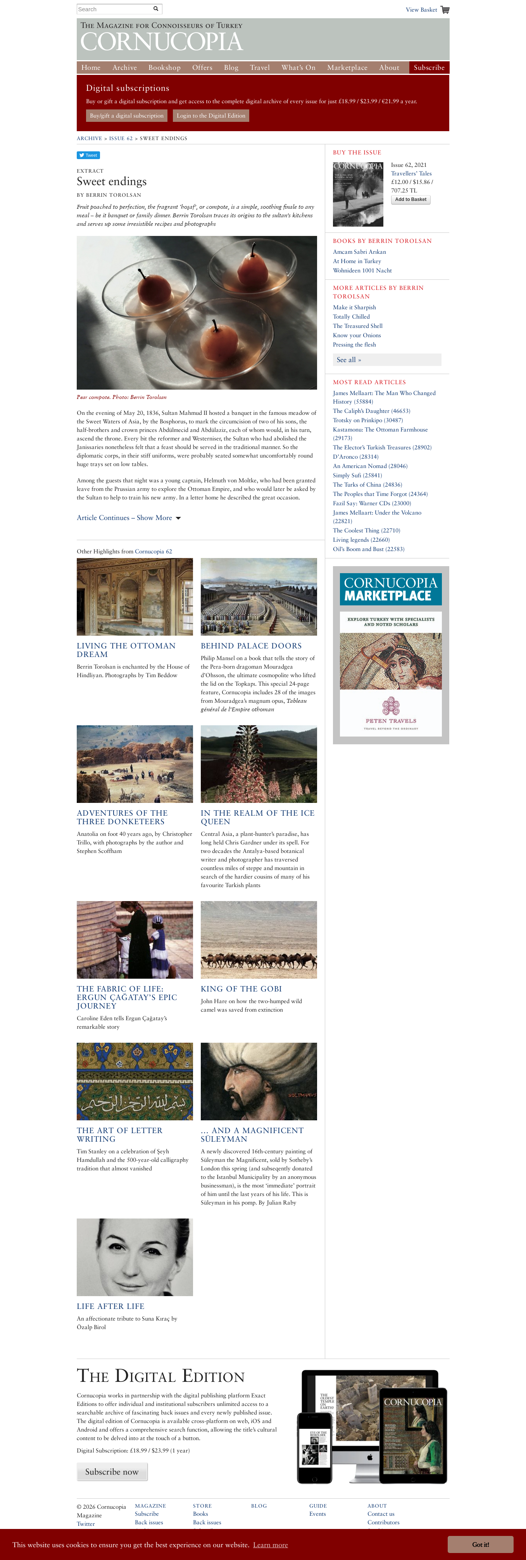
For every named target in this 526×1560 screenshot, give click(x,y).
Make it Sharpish (354, 307)
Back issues (149, 1522)
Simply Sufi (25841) (357, 475)
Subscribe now (112, 1471)
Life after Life (111, 1306)
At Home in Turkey (357, 261)
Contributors (383, 1522)
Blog (231, 67)
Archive (124, 67)
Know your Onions (357, 335)
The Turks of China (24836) (367, 484)
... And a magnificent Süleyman (252, 1135)
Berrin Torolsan (400, 240)
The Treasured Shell (358, 325)
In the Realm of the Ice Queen (258, 817)
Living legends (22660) (361, 539)
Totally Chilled (351, 316)
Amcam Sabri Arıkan (359, 251)
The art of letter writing (120, 1135)
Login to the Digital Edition (211, 115)
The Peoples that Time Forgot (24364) (380, 494)
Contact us (381, 1513)
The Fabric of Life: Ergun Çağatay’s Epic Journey (127, 997)
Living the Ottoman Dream (126, 650)
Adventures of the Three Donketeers (122, 817)
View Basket (421, 9)
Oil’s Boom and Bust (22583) (369, 549)
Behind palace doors (251, 645)
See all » (349, 359)
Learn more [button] (270, 1545)
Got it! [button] (480, 1544)
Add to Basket (411, 199)
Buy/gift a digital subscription (127, 115)
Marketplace (347, 67)
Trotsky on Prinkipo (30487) (368, 420)
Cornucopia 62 (153, 551)
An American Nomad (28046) (370, 466)
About (389, 67)
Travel (260, 67)
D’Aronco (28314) (356, 456)
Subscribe (429, 67)
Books (200, 1513)
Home (91, 67)
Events (317, 1513)
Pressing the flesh (354, 344)
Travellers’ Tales (411, 173)
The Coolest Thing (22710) (366, 530)
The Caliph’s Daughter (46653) (371, 410)
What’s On (298, 67)
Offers (202, 67)
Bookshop (164, 67)
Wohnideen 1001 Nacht (362, 270)
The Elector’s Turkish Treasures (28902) (382, 447)
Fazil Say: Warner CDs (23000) (372, 503)
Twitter (86, 1523)
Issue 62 (121, 138)
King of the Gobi (241, 988)
